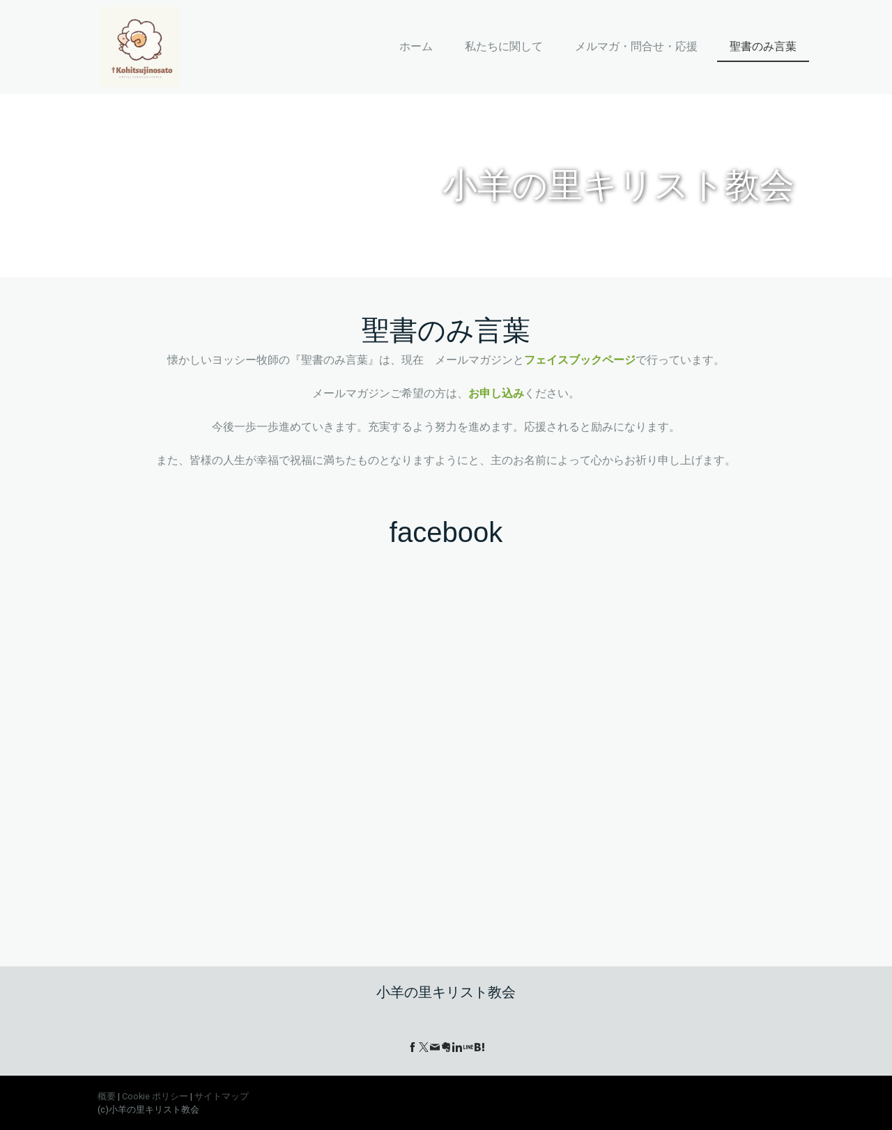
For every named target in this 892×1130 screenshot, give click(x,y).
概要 (107, 1096)
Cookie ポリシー (155, 1096)
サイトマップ (221, 1096)
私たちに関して (504, 46)
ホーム (416, 46)
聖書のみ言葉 (763, 46)
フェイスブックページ (580, 360)
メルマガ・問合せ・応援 (636, 46)
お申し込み (496, 393)
